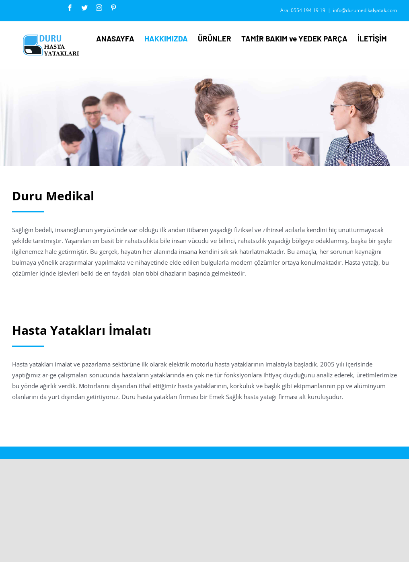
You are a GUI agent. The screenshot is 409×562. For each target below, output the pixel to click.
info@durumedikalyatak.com (365, 10)
